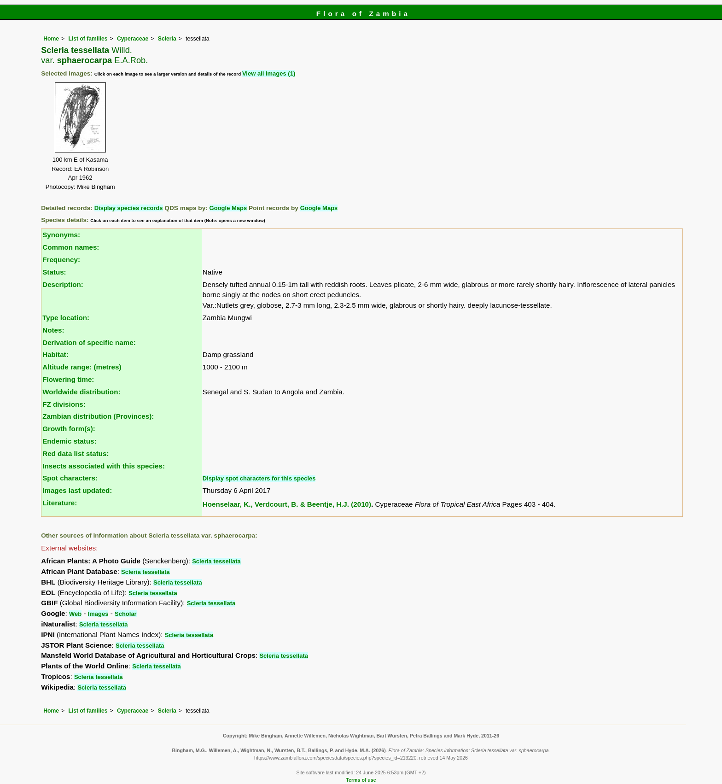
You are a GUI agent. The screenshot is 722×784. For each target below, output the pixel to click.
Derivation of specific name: (89, 342)
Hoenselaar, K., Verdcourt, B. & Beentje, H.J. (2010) (287, 504)
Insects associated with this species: (103, 466)
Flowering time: (68, 379)
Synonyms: (61, 235)
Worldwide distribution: (81, 392)
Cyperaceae (132, 38)
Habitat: (55, 354)
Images (98, 613)
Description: (62, 284)
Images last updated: (77, 490)
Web (75, 613)
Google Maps (228, 208)
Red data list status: (75, 453)
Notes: (53, 330)
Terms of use (361, 780)
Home (51, 38)
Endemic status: (69, 441)
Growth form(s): (68, 429)
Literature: (59, 503)
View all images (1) (268, 73)
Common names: (70, 247)
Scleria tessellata (216, 561)
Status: (54, 272)
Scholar (126, 613)
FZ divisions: (64, 404)
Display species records (128, 208)
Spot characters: (70, 478)
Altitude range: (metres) (81, 367)
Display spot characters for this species (259, 478)
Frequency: (61, 259)
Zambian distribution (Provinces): (98, 416)
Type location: (65, 318)
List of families (87, 38)
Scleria (167, 38)
